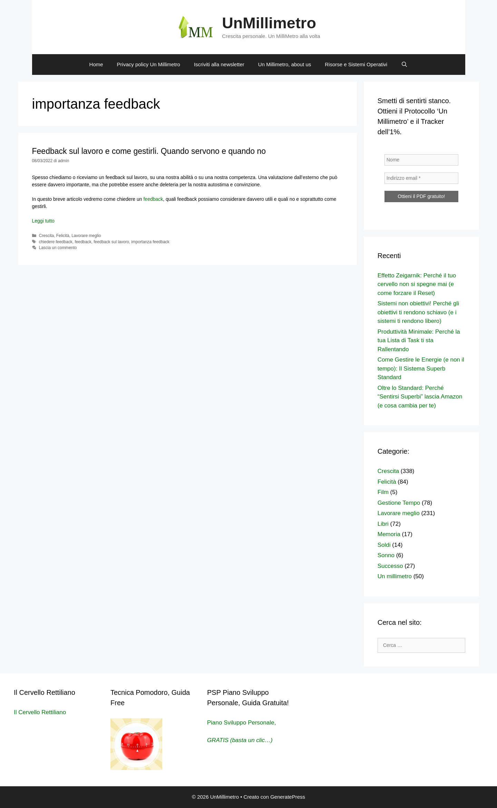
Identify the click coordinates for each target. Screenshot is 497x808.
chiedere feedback (55, 241)
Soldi (384, 545)
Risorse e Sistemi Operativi (356, 64)
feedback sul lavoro (111, 241)
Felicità (62, 235)
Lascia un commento (58, 247)
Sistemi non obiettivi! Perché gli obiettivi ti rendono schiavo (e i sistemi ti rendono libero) (418, 312)
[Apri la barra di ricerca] (404, 64)
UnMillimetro (269, 23)
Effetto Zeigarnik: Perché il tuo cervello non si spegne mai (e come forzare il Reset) (417, 284)
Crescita (46, 235)
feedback (152, 199)
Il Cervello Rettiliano (40, 712)
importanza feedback (150, 241)
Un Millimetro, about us (284, 64)
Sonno (386, 555)
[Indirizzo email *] (421, 178)
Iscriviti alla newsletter (219, 64)
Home (96, 64)
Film (383, 492)
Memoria (389, 534)
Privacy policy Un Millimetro (148, 64)
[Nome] (421, 160)
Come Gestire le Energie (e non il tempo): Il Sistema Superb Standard (421, 368)
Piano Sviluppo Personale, (241, 722)
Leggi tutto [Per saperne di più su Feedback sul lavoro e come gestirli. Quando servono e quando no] (43, 221)
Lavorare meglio (86, 235)
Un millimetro (395, 576)
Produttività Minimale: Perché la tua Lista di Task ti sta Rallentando (419, 340)
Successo (390, 566)
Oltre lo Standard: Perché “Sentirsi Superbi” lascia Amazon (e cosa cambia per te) (420, 397)
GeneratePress (287, 797)
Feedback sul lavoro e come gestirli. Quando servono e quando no (149, 151)
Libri (383, 524)
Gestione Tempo (399, 503)
